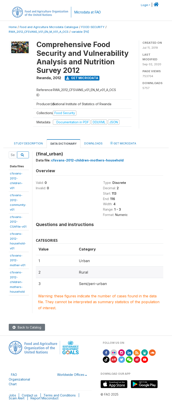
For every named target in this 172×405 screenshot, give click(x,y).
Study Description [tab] (28, 143)
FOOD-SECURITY (93, 27)
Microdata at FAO (87, 12)
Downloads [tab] (93, 143)
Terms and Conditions (59, 395)
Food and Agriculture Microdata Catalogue (49, 27)
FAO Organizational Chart (19, 379)
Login (144, 5)
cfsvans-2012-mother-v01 (17, 260)
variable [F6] (80, 31)
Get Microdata (82, 78)
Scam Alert (16, 398)
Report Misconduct (44, 398)
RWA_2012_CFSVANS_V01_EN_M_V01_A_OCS (39, 31)
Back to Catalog (27, 327)
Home (13, 27)
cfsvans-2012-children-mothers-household (17, 281)
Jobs (12, 395)
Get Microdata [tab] (123, 143)
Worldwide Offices (70, 375)
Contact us (29, 395)
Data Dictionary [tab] (63, 143)
